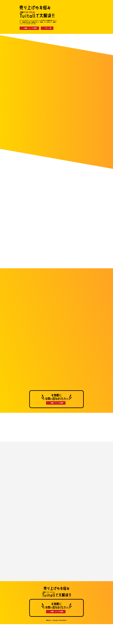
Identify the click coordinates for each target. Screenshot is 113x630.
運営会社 (48, 626)
